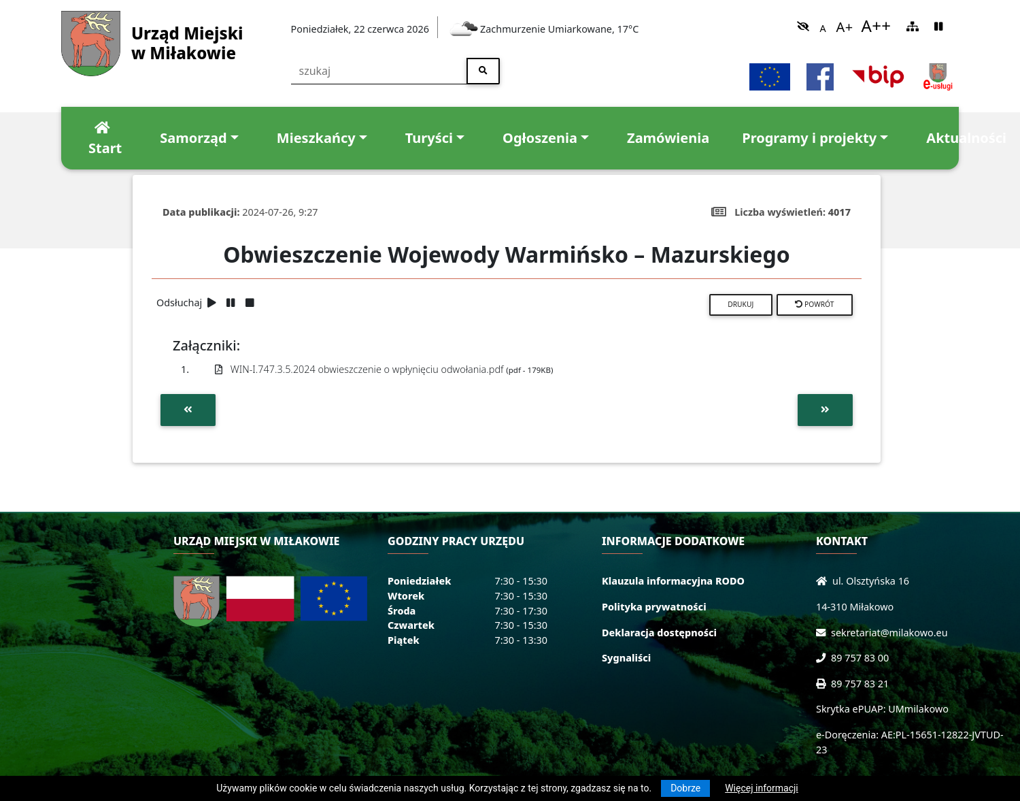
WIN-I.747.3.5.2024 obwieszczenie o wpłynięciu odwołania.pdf (384, 369)
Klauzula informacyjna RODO (673, 580)
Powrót (814, 304)
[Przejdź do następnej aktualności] (825, 409)
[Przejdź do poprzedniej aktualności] (188, 409)
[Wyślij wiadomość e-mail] (823, 632)
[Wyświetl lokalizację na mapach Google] (824, 580)
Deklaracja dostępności (659, 632)
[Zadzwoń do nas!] (823, 657)
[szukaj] (379, 71)
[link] (803, 26)
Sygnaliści (626, 657)
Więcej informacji (761, 788)
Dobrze (685, 788)
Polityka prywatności (654, 606)
